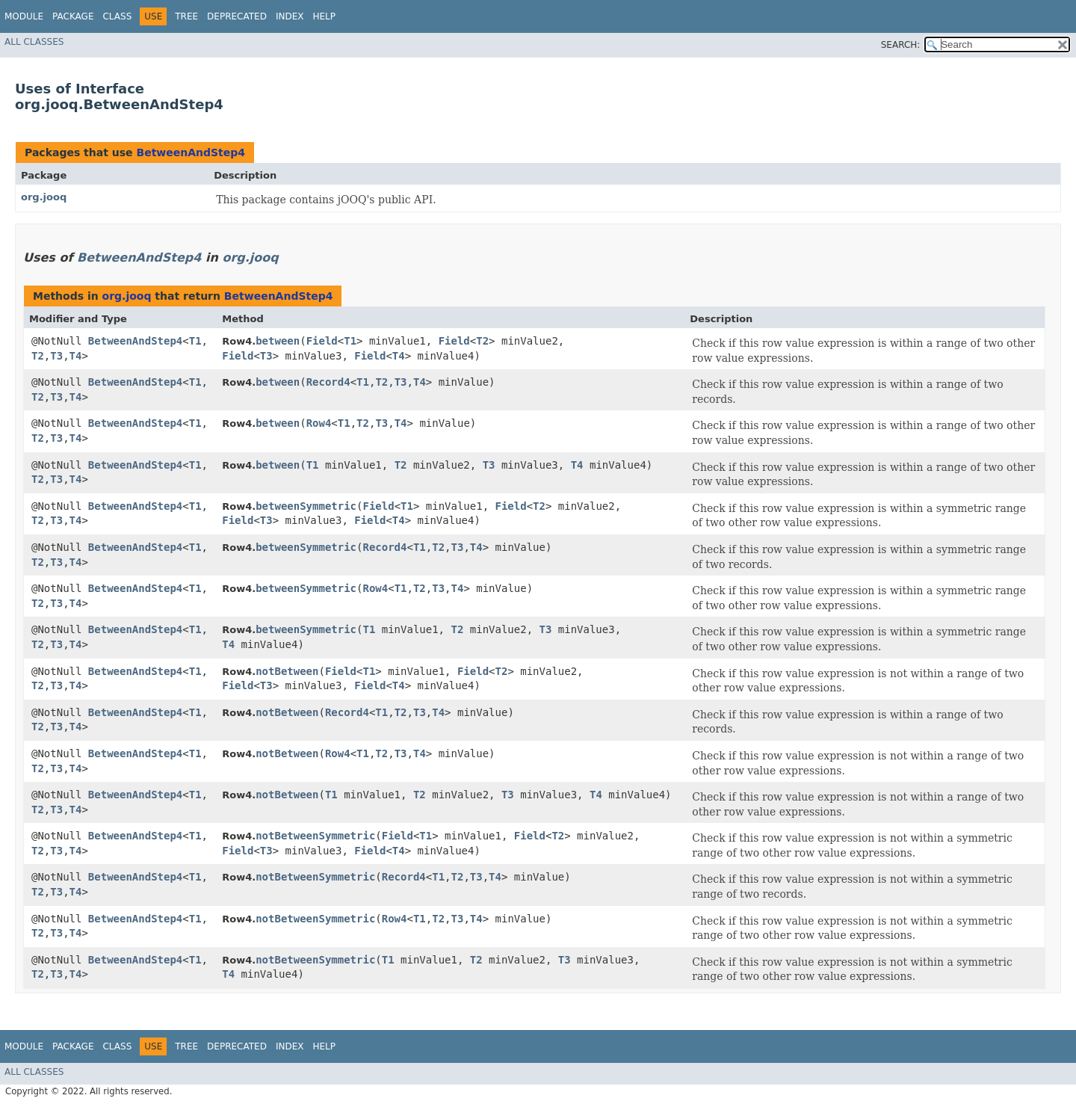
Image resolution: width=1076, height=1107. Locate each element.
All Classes (34, 42)
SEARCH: (901, 45)
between (278, 341)
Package (72, 16)
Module (23, 16)
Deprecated (237, 16)
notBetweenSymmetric (315, 836)
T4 (75, 356)
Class (117, 16)
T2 (37, 356)
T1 (195, 341)
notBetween (287, 671)
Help (324, 16)
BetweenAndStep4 (190, 152)
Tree (186, 16)
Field (322, 341)
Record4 (328, 382)
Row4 (319, 423)
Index (290, 16)
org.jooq (44, 197)
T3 (56, 356)
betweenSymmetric (306, 506)
